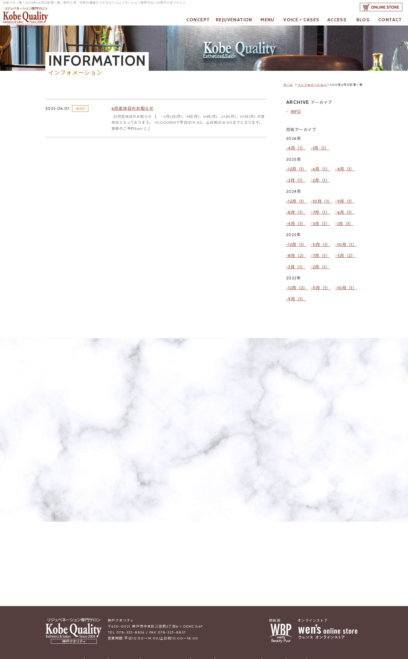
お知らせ (103, 624)
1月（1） (321, 146)
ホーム (288, 85)
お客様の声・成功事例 (236, 624)
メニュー (203, 624)
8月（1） (296, 199)
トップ (83, 624)
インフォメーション (312, 85)
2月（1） (321, 173)
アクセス (269, 624)
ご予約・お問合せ (317, 624)
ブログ (289, 624)
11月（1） (321, 226)
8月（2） (297, 234)
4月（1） (296, 146)
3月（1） (296, 173)
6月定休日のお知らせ (135, 110)
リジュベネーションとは (167, 624)
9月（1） (346, 191)
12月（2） (297, 261)
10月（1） (322, 191)
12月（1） (297, 164)
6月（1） (321, 164)
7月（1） (321, 199)
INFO (80, 110)
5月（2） (346, 234)
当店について (129, 624)
